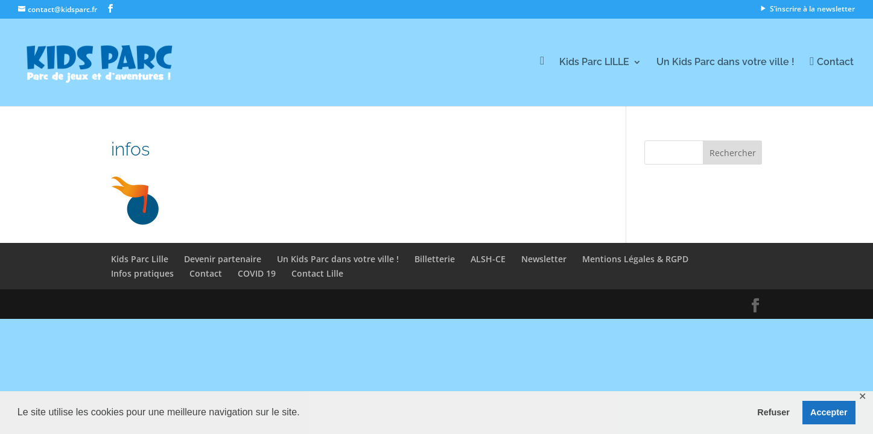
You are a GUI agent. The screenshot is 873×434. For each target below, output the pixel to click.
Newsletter (544, 259)
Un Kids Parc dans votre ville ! (725, 63)
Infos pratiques (142, 273)
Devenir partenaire (222, 259)
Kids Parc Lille (139, 259)
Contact (205, 273)
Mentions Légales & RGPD (635, 259)
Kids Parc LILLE (594, 63)
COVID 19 (257, 273)
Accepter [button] (829, 412)
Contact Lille (317, 273)
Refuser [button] (773, 412)
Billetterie (434, 259)
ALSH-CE (488, 259)
